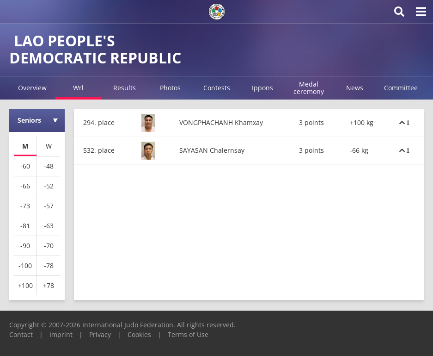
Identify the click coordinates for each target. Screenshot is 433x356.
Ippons (262, 87)
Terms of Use (188, 334)
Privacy (100, 334)
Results (124, 87)
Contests (216, 87)
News (354, 87)
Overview (32, 87)
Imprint (61, 334)
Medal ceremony (308, 88)
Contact (21, 334)
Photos (170, 87)
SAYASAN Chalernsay (211, 150)
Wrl (78, 87)
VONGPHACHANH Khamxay (221, 122)
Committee (401, 87)
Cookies (139, 334)
